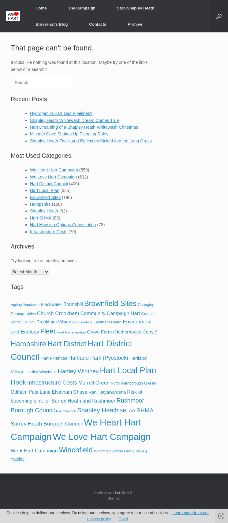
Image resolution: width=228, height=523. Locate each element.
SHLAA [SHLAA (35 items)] (127, 410)
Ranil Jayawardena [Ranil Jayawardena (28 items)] (107, 392)
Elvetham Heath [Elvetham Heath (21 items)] (107, 322)
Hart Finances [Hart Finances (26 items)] (53, 358)
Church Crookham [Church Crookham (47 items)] (58, 313)
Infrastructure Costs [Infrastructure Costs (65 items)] (52, 382)
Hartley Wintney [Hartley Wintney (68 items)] (78, 371)
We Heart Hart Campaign (54, 170)
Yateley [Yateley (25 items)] (17, 459)
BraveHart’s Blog (52, 24)
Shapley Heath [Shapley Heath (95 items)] (97, 410)
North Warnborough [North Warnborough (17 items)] (127, 383)
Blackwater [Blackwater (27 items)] (51, 304)
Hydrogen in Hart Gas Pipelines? (61, 113)
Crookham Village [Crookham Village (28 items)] (53, 321)
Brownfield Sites (45, 197)
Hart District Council (49, 183)
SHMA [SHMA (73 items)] (145, 410)
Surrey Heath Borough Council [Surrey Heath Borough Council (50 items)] (47, 424)
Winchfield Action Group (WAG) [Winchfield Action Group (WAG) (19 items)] (120, 451)
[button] (219, 16)
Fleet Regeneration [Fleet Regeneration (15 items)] (71, 332)
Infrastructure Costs (48, 231)
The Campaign (81, 8)
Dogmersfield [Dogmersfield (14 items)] (82, 322)
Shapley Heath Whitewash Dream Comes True (74, 120)
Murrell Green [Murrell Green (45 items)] (94, 383)
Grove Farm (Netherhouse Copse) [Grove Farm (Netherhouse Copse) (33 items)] (122, 331)
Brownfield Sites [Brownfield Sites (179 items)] (110, 303)
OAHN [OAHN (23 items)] (150, 383)
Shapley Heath (44, 210)
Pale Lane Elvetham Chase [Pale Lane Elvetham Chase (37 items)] (58, 392)
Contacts (97, 24)
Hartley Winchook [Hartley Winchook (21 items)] (41, 372)
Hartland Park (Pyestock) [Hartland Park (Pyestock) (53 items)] (98, 358)
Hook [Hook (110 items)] (18, 382)
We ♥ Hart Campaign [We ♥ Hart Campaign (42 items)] (34, 450)
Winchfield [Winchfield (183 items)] (75, 450)
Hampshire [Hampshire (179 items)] (28, 344)
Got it (123, 519)
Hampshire (40, 204)
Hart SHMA (40, 217)
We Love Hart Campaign (53, 177)
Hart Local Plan (44, 190)
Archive (135, 24)
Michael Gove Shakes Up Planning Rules (69, 133)
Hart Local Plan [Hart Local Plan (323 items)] (128, 370)
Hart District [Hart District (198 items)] (66, 344)
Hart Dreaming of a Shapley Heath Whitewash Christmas (84, 127)
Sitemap (113, 498)
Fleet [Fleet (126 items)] (47, 331)
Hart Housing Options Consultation (63, 224)
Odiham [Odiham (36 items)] (19, 392)
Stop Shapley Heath (135, 8)
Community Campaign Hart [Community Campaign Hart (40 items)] (110, 313)
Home (41, 8)
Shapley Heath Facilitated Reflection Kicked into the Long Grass (91, 140)
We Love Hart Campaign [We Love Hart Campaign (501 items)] (102, 437)
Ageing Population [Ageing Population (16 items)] (25, 305)
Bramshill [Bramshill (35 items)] (73, 304)
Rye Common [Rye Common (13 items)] (66, 411)
